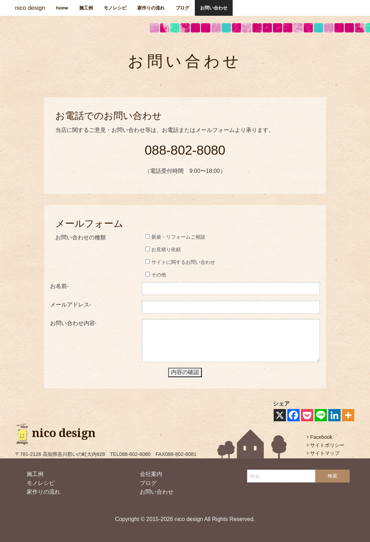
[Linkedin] (334, 415)
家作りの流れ (151, 7)
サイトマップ (323, 453)
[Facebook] (293, 415)
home (62, 7)
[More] (348, 415)
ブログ (182, 7)
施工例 (86, 7)
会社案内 (151, 474)
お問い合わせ (213, 7)
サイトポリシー (325, 445)
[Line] (321, 415)
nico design (30, 8)
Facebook (319, 437)
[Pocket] (307, 415)
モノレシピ (115, 7)
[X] (280, 415)
